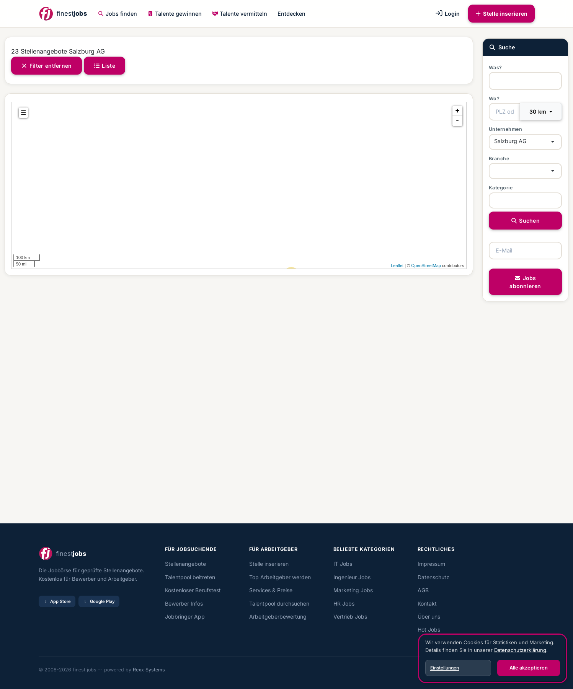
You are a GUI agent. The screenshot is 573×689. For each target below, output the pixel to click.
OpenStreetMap (426, 265)
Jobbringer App (185, 616)
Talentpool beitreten (190, 577)
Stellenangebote (185, 563)
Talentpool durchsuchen (279, 603)
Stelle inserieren (501, 13)
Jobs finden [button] (117, 13)
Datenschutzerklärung (520, 650)
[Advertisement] (234, 399)
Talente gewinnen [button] (174, 13)
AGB (423, 590)
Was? (495, 67)
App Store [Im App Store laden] (57, 601)
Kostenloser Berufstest (193, 590)
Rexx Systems (149, 670)
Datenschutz (433, 577)
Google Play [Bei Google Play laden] (99, 601)
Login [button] (447, 13)
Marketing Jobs (353, 590)
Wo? (494, 98)
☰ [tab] (23, 112)
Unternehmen (505, 129)
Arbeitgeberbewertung (278, 616)
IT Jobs (342, 563)
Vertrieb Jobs (350, 616)
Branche (499, 158)
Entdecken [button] (291, 13)
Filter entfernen (46, 65)
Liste (104, 65)
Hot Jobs (429, 629)
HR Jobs (343, 603)
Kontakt (427, 603)
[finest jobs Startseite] (63, 13)
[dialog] (492, 658)
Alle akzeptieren (528, 668)
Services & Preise (270, 590)
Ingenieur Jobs (352, 577)
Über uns (429, 616)
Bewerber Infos (184, 603)
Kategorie (501, 188)
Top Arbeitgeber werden (280, 577)
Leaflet (397, 265)
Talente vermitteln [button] (239, 13)
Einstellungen (444, 668)
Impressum (431, 563)
